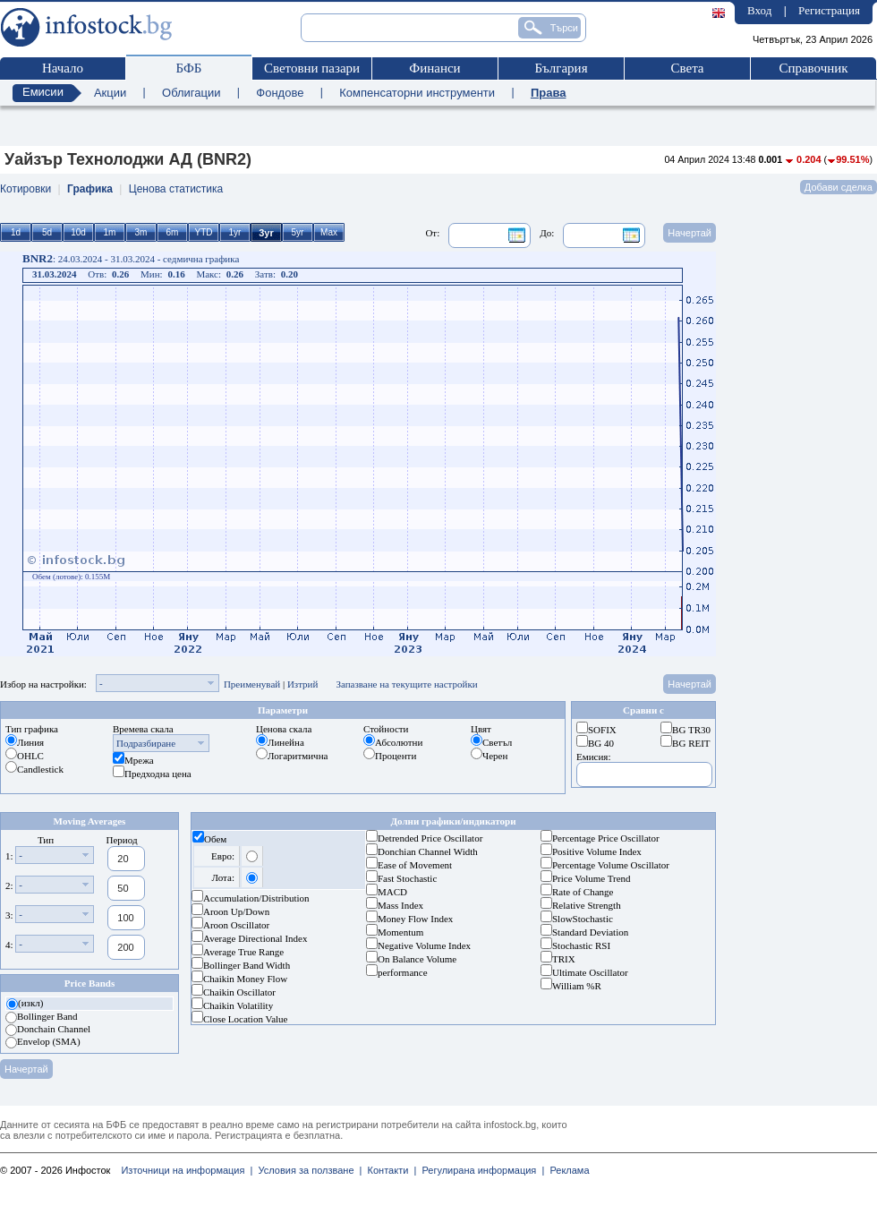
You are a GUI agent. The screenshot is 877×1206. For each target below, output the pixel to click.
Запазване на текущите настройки (406, 684)
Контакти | (389, 1170)
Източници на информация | (186, 1170)
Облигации (191, 92)
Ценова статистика (176, 189)
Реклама (566, 1170)
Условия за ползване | (307, 1170)
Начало (62, 68)
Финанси (434, 68)
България (560, 68)
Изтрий (303, 684)
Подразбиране (145, 743)
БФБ (189, 68)
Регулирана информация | (480, 1170)
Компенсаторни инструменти (417, 92)
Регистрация (829, 10)
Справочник (813, 68)
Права (548, 92)
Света (686, 68)
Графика (90, 189)
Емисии (43, 91)
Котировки (25, 189)
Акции (110, 92)
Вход (759, 10)
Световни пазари (312, 68)
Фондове (279, 92)
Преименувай (252, 684)
